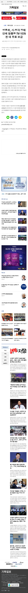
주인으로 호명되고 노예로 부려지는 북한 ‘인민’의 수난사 (9, 276)
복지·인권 (10, 25)
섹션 (2, 2)
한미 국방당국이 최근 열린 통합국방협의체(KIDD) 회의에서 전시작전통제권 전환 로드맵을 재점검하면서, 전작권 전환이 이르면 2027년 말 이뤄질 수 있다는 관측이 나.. (18, 447)
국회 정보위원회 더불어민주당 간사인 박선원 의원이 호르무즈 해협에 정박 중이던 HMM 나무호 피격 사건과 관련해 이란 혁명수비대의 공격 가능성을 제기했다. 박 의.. (18, 500)
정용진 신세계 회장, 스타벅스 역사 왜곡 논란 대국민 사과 (8, 203)
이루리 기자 (8, 47)
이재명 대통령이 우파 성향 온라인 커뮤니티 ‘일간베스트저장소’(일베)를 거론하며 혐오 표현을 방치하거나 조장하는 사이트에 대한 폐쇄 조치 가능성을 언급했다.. (18, 367)
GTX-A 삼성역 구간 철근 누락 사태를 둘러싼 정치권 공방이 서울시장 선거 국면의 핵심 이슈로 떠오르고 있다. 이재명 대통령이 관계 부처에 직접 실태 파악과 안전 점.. (18, 420)
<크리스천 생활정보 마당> (21, 153)
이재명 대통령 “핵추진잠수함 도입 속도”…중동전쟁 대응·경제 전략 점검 (9, 212)
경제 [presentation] (5, 353)
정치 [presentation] (5, 350)
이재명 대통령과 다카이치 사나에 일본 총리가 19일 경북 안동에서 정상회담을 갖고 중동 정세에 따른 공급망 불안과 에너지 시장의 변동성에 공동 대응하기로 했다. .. (18, 528)
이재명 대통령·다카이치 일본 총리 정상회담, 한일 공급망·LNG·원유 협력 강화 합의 (18, 520)
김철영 (2, 304)
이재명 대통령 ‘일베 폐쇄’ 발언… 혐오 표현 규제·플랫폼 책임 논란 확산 (18, 360)
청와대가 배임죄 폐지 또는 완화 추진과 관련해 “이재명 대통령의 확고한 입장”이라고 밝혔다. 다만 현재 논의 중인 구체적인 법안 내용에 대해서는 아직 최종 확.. (18, 473)
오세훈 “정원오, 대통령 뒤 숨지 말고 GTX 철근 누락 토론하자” (18, 413)
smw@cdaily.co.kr (15, 47)
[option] (7, 320)
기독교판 (10, 1)
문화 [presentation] (5, 360)
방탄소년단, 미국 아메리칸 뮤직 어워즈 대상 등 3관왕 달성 (8, 228)
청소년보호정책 (15, 583)
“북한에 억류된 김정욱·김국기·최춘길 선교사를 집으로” (18, 386)
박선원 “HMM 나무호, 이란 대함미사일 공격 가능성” (17, 493)
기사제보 (19, 581)
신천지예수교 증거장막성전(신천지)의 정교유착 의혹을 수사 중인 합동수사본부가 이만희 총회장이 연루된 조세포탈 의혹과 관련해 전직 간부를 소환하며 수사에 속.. (18, 555)
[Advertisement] (14, 165)
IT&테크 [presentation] (5, 363)
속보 (3, 194)
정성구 (2, 295)
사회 (5, 25)
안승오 (2, 279)
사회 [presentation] (5, 357)
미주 (18, 1)
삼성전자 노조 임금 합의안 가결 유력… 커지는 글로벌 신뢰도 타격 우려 (8, 237)
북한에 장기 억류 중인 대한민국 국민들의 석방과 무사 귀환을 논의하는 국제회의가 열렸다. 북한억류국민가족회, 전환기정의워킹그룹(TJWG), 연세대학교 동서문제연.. (18, 393)
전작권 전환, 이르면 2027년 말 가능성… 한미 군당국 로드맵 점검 (18, 440)
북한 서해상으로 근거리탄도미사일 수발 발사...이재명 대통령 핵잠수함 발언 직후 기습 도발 (8, 221)
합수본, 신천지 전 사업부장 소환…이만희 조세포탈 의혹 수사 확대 (18, 548)
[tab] (5, 350)
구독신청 (21, 1)
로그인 (25, 1)
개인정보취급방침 (6, 583)
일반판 (15, 1)
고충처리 (21, 583)
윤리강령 (4, 585)
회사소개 (3, 581)
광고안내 (8, 581)
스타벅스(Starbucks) (6, 294)
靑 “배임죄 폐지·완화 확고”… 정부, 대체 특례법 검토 (18, 466)
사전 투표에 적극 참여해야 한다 (9, 303)
